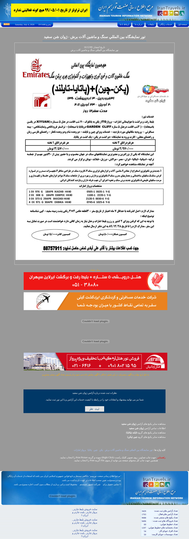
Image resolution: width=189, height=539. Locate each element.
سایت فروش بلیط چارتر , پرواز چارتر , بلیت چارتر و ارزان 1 (84, 512)
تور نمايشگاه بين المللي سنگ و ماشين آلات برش (129, 450)
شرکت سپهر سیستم (90, 484)
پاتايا (90, 450)
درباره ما (138, 24)
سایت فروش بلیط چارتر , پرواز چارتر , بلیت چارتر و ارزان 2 (84, 522)
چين (95, 450)
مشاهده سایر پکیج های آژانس (143, 424)
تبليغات (151, 24)
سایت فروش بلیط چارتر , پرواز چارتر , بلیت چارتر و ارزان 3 (84, 533)
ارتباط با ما (124, 24)
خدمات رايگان (166, 24)
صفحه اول (182, 24)
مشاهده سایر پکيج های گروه (146, 432)
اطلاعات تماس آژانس (147, 428)
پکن (101, 450)
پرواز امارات (80, 450)
